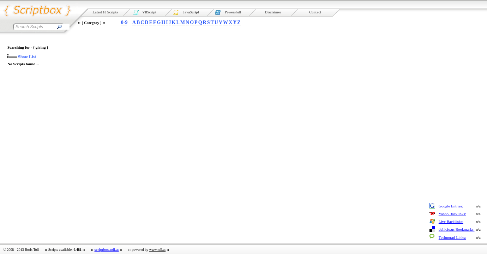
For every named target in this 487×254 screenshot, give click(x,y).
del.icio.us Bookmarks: (457, 229)
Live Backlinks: (451, 221)
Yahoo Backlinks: (452, 214)
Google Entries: (451, 206)
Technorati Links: (452, 237)
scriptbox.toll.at (107, 249)
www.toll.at (157, 250)
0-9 (124, 22)
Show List (21, 56)
